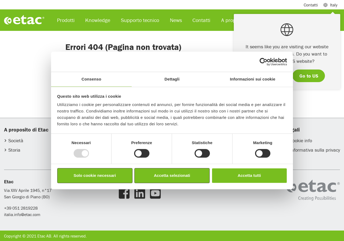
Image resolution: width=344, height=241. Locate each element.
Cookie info (301, 140)
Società (15, 140)
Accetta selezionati (172, 175)
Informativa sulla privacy (315, 150)
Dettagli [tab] (172, 79)
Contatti (311, 5)
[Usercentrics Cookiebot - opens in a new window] (263, 62)
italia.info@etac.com (22, 214)
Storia (14, 150)
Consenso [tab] (91, 79)
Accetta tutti (249, 175)
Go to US (308, 76)
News (176, 20)
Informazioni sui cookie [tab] (252, 79)
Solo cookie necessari (95, 175)
